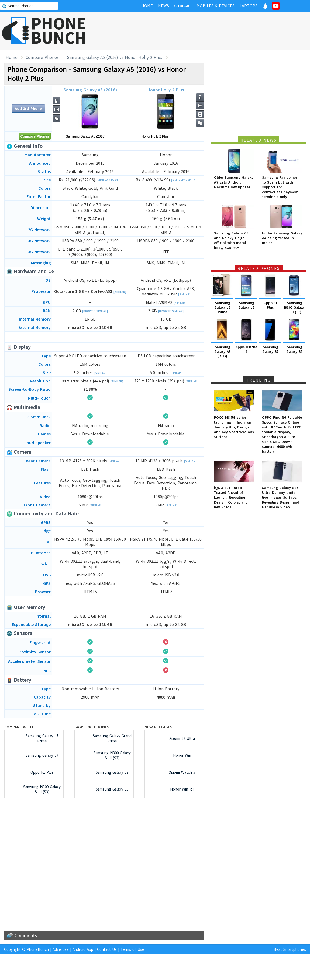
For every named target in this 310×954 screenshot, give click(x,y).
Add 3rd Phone (28, 108)
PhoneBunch (38, 949)
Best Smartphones (290, 949)
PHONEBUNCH (59, 30)
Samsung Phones (91, 727)
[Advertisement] (212, 31)
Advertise (61, 949)
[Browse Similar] (95, 311)
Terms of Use (132, 949)
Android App (83, 949)
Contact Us (107, 949)
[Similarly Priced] (109, 180)
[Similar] (119, 292)
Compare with (18, 727)
